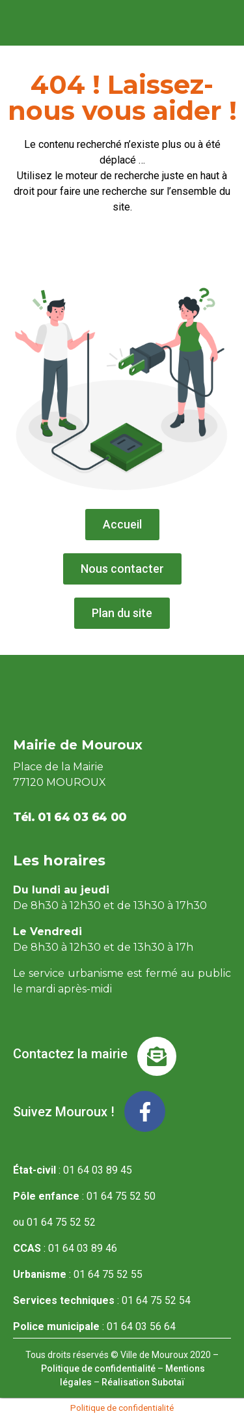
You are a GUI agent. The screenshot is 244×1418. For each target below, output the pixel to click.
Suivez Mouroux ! (64, 1112)
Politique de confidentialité (98, 1368)
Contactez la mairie (70, 1054)
